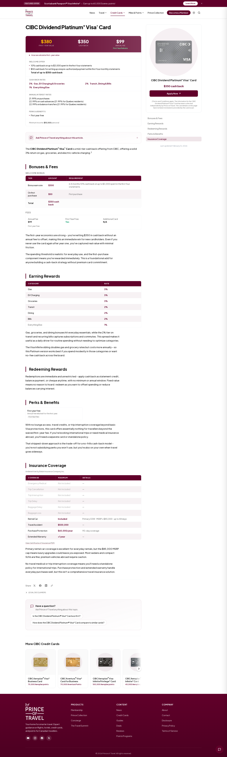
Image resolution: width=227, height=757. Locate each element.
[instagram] (35, 738)
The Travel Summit (79, 725)
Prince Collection (79, 715)
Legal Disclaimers (35, 592)
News (119, 710)
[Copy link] (52, 585)
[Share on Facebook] (40, 585)
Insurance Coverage (157, 139)
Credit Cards (122, 715)
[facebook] (42, 738)
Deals (119, 725)
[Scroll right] (138, 668)
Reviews (120, 731)
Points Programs (124, 736)
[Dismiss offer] (201, 3)
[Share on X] (34, 585)
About (165, 710)
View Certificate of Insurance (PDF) (40, 543)
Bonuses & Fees (155, 118)
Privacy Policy (168, 725)
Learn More (190, 3)
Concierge (76, 720)
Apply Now (174, 93)
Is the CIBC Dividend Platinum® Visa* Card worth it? (56, 616)
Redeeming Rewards (157, 128)
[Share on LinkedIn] (46, 585)
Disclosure (167, 720)
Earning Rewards (155, 123)
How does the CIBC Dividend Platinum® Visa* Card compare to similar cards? (68, 622)
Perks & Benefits (155, 134)
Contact (166, 715)
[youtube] (28, 738)
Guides (119, 720)
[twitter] (49, 738)
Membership (77, 710)
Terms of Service (170, 731)
